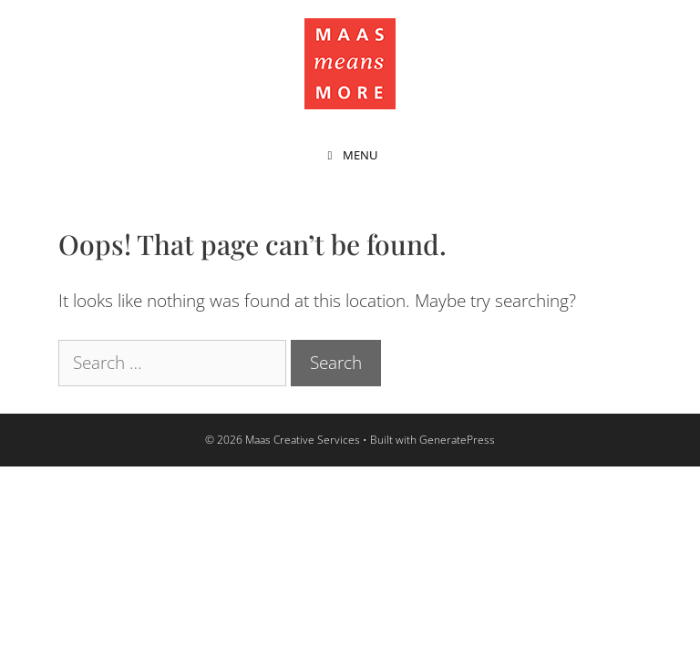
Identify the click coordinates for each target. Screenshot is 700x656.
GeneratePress (457, 439)
